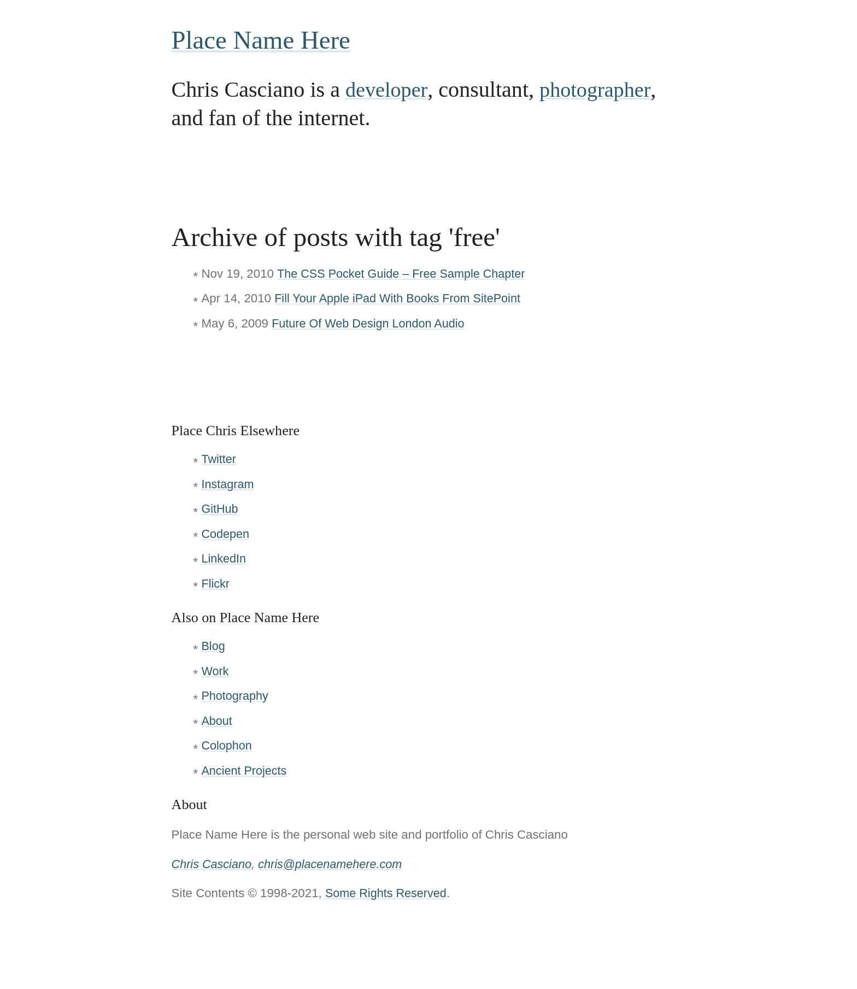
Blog (213, 646)
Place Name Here (265, 40)
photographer (601, 89)
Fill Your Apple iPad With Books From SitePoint (401, 298)
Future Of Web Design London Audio (371, 323)
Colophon (227, 745)
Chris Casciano (213, 864)
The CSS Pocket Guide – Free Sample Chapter (405, 273)
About (217, 721)
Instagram (228, 484)
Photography (235, 696)
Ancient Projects (245, 770)
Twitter (219, 459)
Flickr (215, 583)
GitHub (220, 509)
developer (388, 89)
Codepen (225, 534)
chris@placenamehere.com (335, 864)
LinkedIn (224, 558)
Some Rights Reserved (387, 893)
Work (215, 671)
